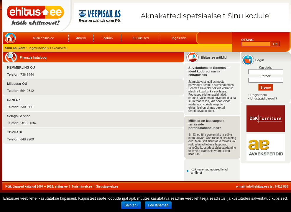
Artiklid (81, 38)
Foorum (107, 38)
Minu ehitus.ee (43, 38)
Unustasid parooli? (263, 98)
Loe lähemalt (158, 205)
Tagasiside (179, 38)
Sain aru (131, 205)
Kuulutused (140, 38)
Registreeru (258, 95)
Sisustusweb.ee (107, 186)
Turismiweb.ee (82, 186)
